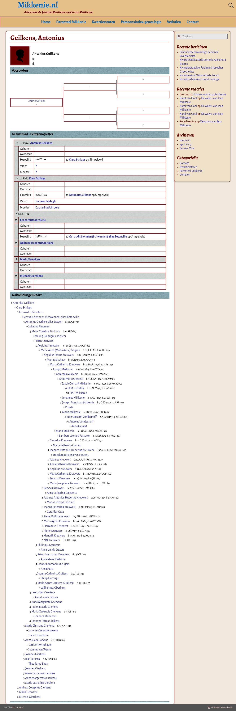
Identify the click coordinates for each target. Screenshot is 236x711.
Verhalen (174, 22)
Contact (193, 22)
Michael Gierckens (31, 275)
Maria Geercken (30, 259)
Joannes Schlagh (46, 201)
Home (45, 22)
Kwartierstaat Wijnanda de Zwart (199, 75)
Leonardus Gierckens (33, 219)
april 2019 (185, 144)
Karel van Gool (188, 98)
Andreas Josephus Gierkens (36, 242)
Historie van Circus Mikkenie (209, 94)
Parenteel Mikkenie (71, 22)
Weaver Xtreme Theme (222, 707)
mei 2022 (185, 140)
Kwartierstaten (103, 22)
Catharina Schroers (47, 207)
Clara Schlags (37, 178)
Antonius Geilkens (41, 143)
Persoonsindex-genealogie (141, 22)
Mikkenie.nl (18, 707)
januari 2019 (187, 148)
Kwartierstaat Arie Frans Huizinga (199, 79)
